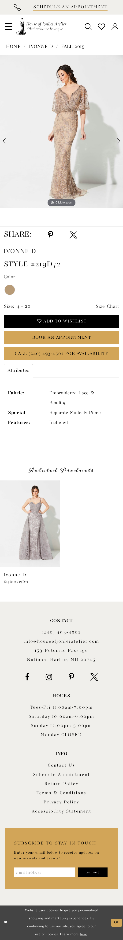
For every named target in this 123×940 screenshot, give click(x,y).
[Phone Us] (17, 7)
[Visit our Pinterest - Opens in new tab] (71, 677)
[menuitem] (8, 27)
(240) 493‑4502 (61, 632)
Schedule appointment (61, 774)
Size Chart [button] (107, 306)
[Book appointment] (70, 7)
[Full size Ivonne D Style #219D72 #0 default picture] (61, 131)
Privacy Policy (61, 802)
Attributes (18, 370)
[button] (8, 27)
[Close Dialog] (5, 923)
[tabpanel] (61, 131)
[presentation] (30, 524)
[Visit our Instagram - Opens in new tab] (49, 677)
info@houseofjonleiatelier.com (61, 641)
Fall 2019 (73, 46)
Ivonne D (41, 46)
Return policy (61, 784)
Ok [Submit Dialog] (116, 923)
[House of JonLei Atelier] (41, 26)
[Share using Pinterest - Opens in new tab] (50, 234)
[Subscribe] (93, 873)
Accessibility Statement (62, 811)
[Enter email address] (44, 873)
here (83, 934)
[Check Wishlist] (101, 27)
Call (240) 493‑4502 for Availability (62, 353)
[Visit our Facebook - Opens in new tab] (27, 677)
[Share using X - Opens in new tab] (73, 234)
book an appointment (61, 337)
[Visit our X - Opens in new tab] (94, 677)
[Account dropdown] (114, 27)
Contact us (61, 765)
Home (13, 46)
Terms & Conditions (61, 793)
